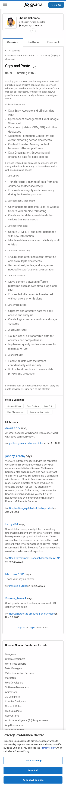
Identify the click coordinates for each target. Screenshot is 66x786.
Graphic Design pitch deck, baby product (31, 508)
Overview (12, 42)
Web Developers (14, 682)
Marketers (11, 677)
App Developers (14, 725)
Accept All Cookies (33, 780)
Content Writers (14, 706)
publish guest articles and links (26, 443)
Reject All (33, 770)
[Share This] (34, 67)
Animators (11, 692)
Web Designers (13, 711)
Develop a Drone (18, 585)
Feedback (53, 42)
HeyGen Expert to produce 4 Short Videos (32, 613)
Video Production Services (19, 673)
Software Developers (17, 687)
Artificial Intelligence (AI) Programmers (26, 720)
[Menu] (4, 5)
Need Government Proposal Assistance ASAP (34, 558)
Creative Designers (15, 701)
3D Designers (12, 696)
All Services (12, 51)
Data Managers (13, 668)
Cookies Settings (33, 760)
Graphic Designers (15, 659)
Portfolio (33, 42)
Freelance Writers (14, 729)
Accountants (12, 715)
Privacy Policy (48, 747)
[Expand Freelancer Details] (33, 30)
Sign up (21, 627)
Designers (10, 654)
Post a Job (56, 5)
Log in (32, 627)
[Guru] (33, 5)
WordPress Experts (15, 663)
